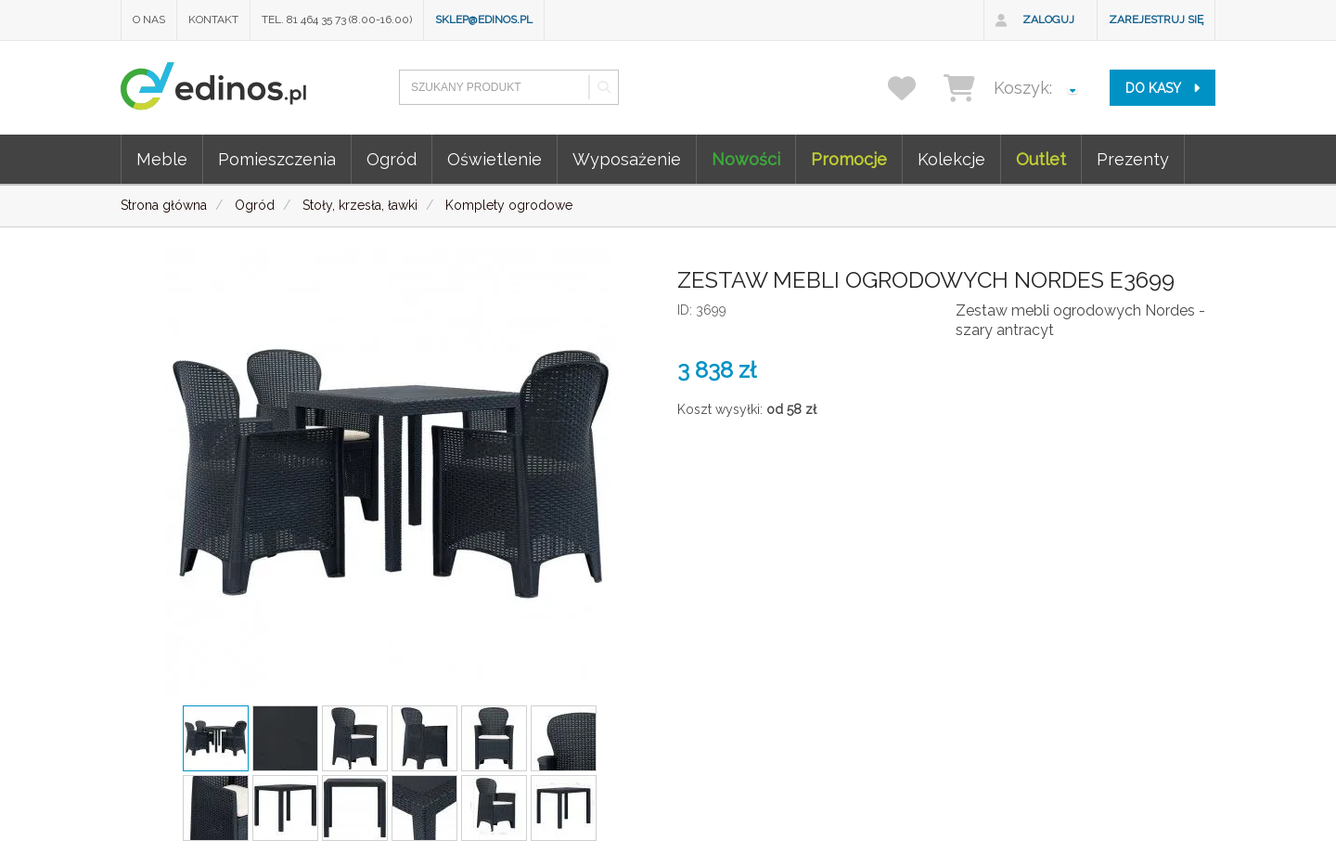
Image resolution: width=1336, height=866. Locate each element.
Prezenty (1133, 159)
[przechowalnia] (913, 87)
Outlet (1041, 159)
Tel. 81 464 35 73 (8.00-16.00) (337, 19)
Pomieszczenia (277, 159)
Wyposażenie (626, 159)
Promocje (849, 159)
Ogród (391, 159)
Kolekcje (951, 159)
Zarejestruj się (1156, 19)
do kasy (1162, 88)
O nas (149, 19)
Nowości (746, 159)
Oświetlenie (494, 159)
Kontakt (213, 19)
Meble (161, 159)
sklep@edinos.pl (484, 19)
